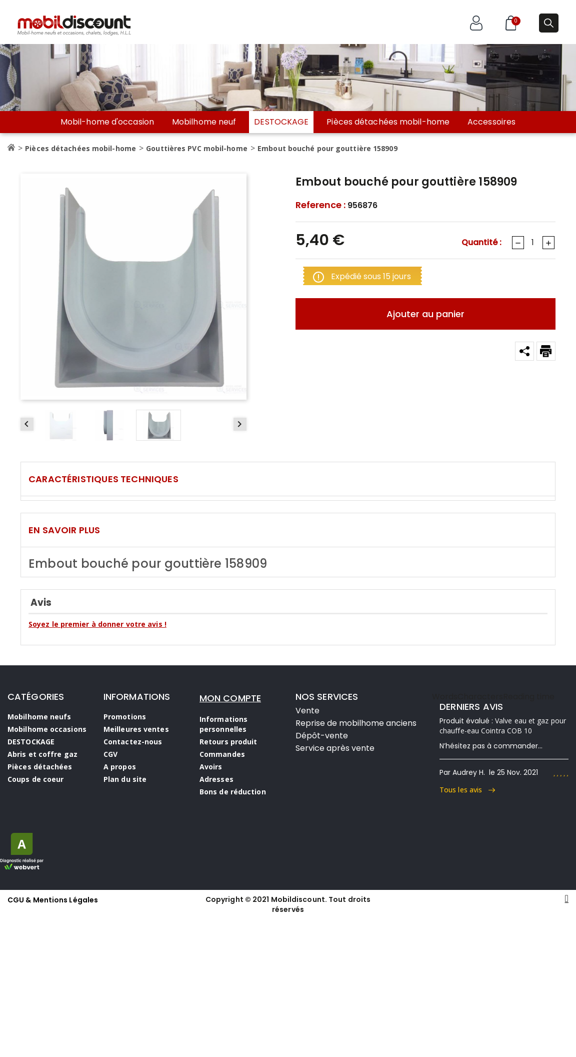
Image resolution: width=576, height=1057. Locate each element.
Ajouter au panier (425, 314)
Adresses (217, 779)
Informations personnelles (224, 724)
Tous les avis (467, 789)
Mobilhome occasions (47, 729)
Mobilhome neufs (40, 716)
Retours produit (229, 741)
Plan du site (125, 779)
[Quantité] (532, 242)
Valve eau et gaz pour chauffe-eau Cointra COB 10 (503, 725)
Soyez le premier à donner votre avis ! (97, 624)
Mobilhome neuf (204, 122)
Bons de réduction (233, 791)
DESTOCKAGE (281, 122)
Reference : (321, 205)
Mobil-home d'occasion (107, 122)
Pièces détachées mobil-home (388, 122)
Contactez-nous (133, 741)
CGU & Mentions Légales (53, 900)
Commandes (222, 754)
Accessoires (492, 122)
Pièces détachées (40, 766)
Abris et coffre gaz (43, 754)
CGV (111, 754)
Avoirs (211, 766)
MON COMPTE (230, 698)
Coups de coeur (36, 779)
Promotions (125, 716)
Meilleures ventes (136, 729)
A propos (120, 766)
